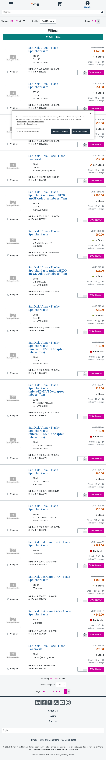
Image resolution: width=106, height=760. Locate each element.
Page (87, 21)
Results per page (47, 685)
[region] (53, 124)
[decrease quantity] (85, 73)
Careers (53, 721)
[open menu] (11, 4)
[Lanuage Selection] (53, 730)
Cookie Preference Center (28, 131)
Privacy (33, 740)
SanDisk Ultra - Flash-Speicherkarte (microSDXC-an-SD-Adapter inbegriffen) (48, 195)
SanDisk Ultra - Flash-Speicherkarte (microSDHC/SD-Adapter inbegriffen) (46, 347)
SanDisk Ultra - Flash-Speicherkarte (44, 49)
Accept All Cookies (80, 131)
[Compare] (8, 72)
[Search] (101, 12)
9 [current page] (95, 21)
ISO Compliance (68, 740)
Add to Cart (95, 72)
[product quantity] (80, 72)
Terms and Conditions (48, 740)
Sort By (35, 21)
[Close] (90, 114)
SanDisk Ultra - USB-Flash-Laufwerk (47, 157)
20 (60, 685)
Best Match (47, 21)
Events (53, 716)
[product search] (53, 12)
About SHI (53, 710)
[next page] (98, 21)
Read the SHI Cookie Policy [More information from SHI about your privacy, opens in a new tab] (27, 124)
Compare (14, 72)
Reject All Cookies (60, 131)
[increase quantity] (85, 71)
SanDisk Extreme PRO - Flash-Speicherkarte (50, 543)
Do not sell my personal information (30, 121)
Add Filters (53, 37)
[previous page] (92, 21)
